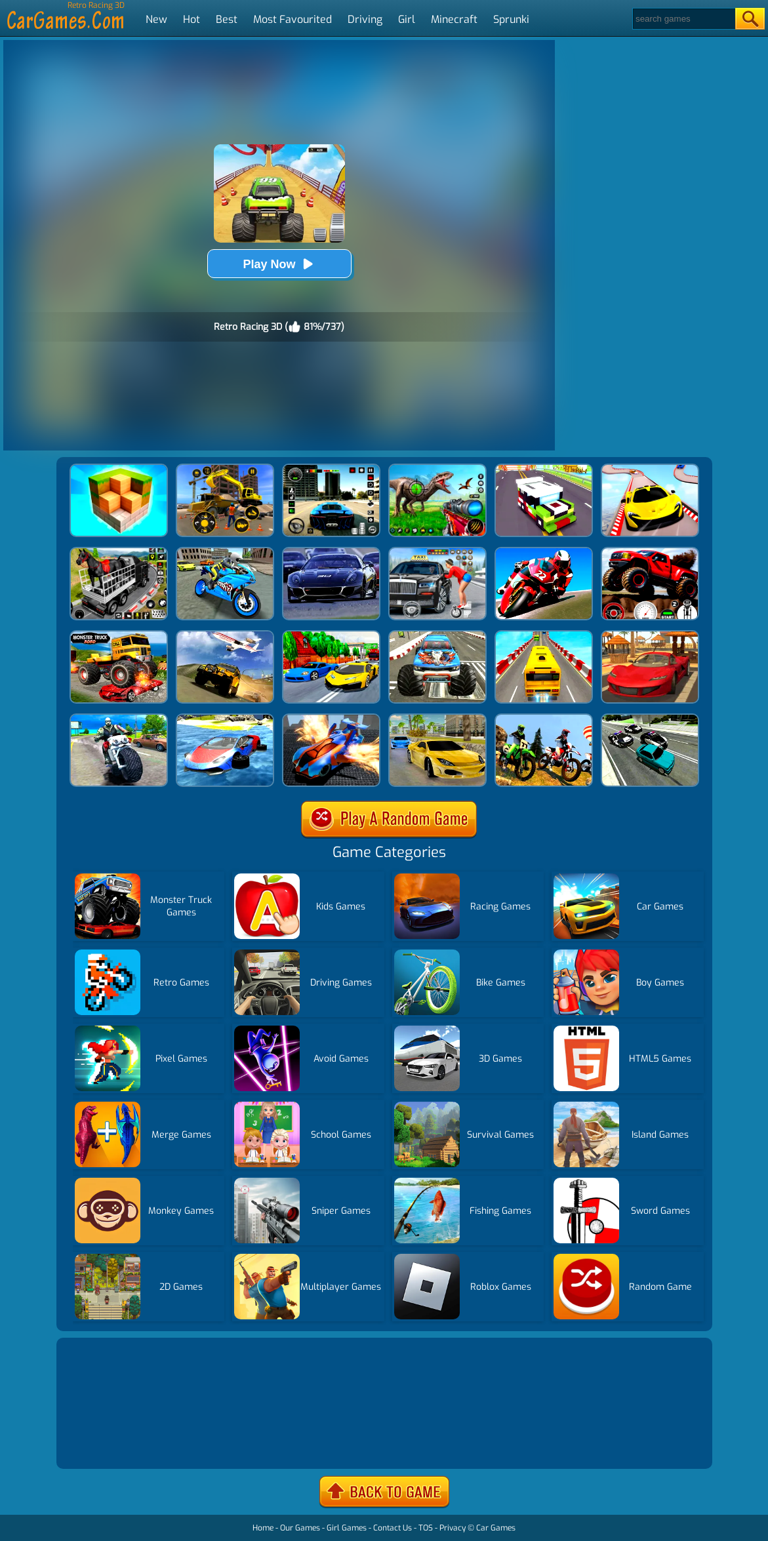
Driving (365, 19)
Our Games (300, 1528)
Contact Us (392, 1528)
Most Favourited (292, 19)
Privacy (452, 1528)
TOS (425, 1528)
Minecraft (454, 19)
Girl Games (347, 1528)
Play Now (279, 264)
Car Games (495, 1528)
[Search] (683, 19)
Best (226, 19)
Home (263, 1528)
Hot (191, 19)
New (156, 19)
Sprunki (511, 19)
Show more (103, 1443)
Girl (406, 19)
